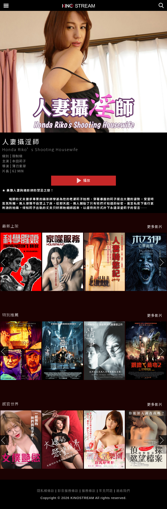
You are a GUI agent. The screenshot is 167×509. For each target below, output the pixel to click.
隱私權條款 (45, 490)
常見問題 (106, 490)
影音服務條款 (68, 490)
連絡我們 (123, 490)
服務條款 (89, 490)
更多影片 (155, 226)
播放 (83, 180)
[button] (163, 262)
